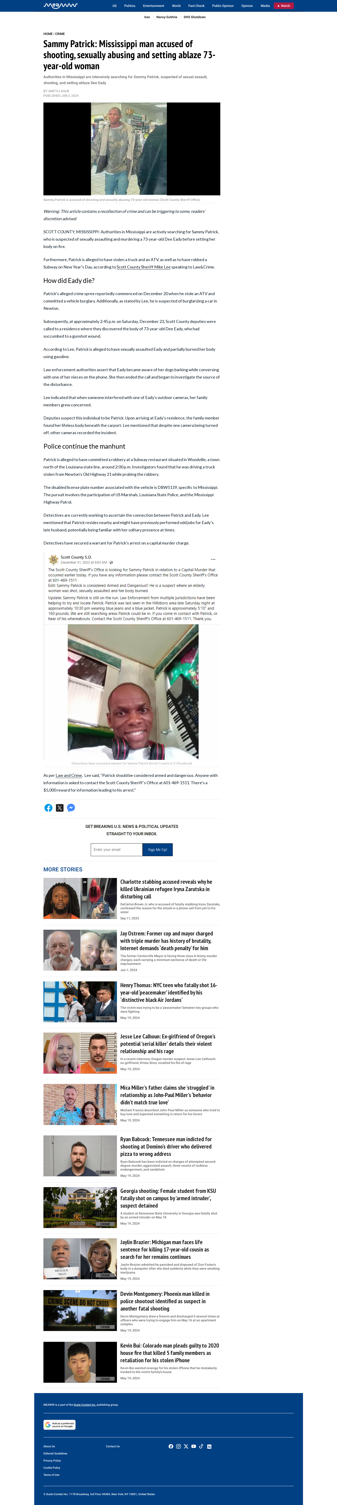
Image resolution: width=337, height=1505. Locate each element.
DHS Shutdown (195, 17)
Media (265, 6)
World (176, 6)
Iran (147, 17)
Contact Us (113, 1446)
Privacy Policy (52, 1460)
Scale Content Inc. (85, 1404)
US (114, 6)
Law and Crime (69, 775)
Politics (129, 6)
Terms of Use (51, 1474)
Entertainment (153, 6)
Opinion (247, 6)
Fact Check (196, 6)
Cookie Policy (51, 1467)
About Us (49, 1446)
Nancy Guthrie (166, 17)
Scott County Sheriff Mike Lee (144, 266)
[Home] (60, 6)
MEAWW (48, 1404)
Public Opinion (223, 6)
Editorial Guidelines (55, 1453)
